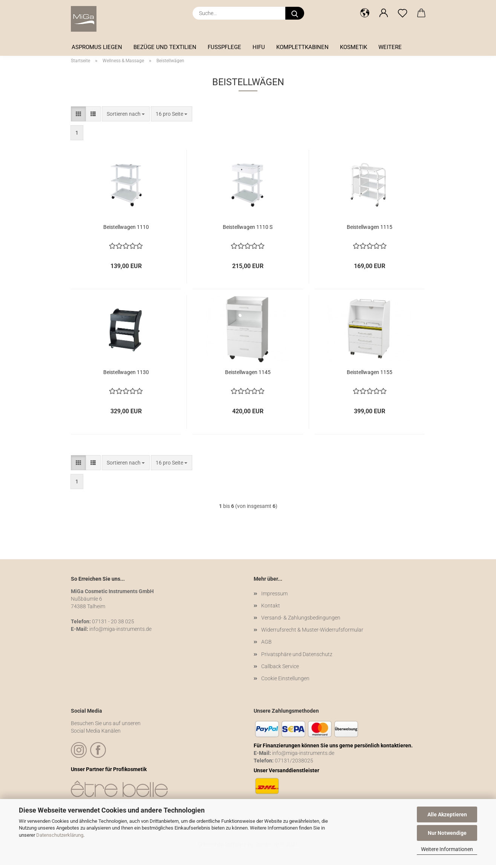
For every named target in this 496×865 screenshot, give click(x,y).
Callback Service (280, 666)
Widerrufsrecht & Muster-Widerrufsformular (312, 630)
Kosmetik (353, 47)
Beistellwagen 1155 (369, 372)
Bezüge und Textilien (164, 47)
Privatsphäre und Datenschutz (296, 654)
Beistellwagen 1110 (126, 227)
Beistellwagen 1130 (126, 372)
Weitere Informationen (447, 849)
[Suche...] (294, 13)
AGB (266, 642)
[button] (364, 13)
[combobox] (126, 113)
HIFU (259, 47)
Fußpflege (224, 47)
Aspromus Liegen (97, 47)
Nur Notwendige (447, 833)
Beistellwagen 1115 (369, 227)
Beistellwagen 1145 (248, 372)
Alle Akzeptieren (447, 814)
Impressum (274, 593)
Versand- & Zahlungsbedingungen (300, 618)
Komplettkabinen (302, 47)
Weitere (390, 47)
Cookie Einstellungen (285, 678)
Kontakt (270, 606)
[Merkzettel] (402, 13)
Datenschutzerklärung (59, 835)
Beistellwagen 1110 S (247, 227)
